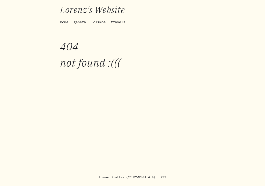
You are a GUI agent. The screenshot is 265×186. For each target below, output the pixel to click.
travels (118, 22)
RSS (163, 177)
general (80, 22)
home (64, 22)
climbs (99, 22)
